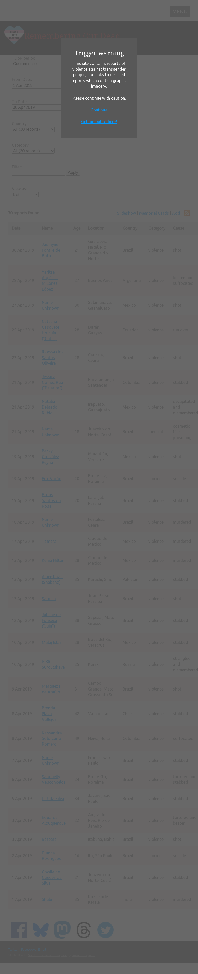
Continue (99, 109)
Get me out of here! (99, 121)
